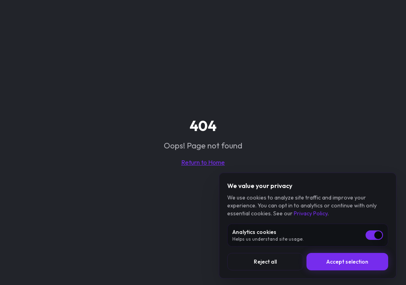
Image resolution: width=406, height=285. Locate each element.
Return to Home (203, 162)
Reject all (265, 261)
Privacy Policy (310, 213)
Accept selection (347, 261)
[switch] (374, 235)
